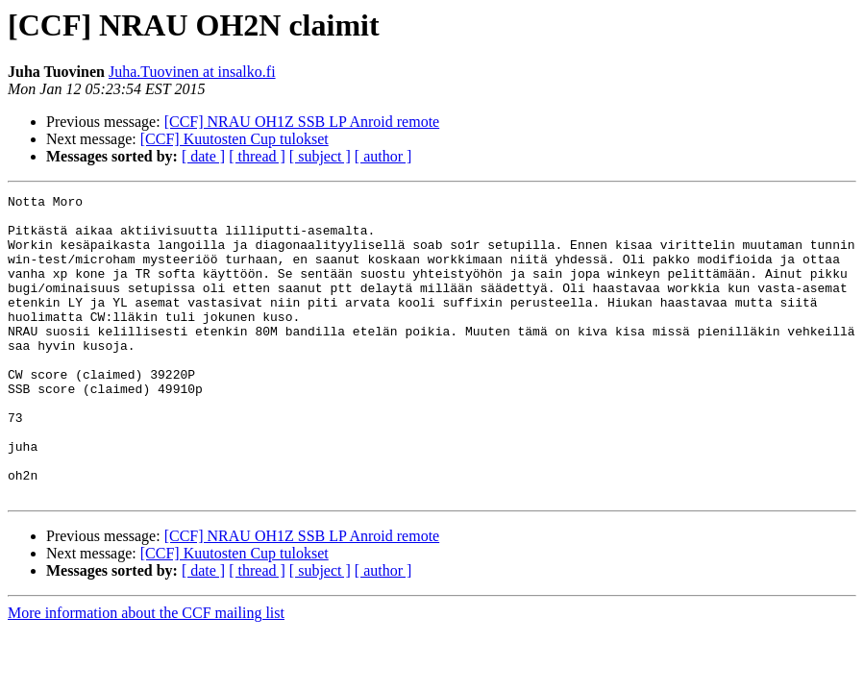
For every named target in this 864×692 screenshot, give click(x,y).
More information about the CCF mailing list (146, 673)
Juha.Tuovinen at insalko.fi (192, 71)
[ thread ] (257, 156)
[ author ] (383, 156)
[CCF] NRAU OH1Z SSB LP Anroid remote (302, 121)
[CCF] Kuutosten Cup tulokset (234, 139)
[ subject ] (320, 156)
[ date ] (203, 156)
